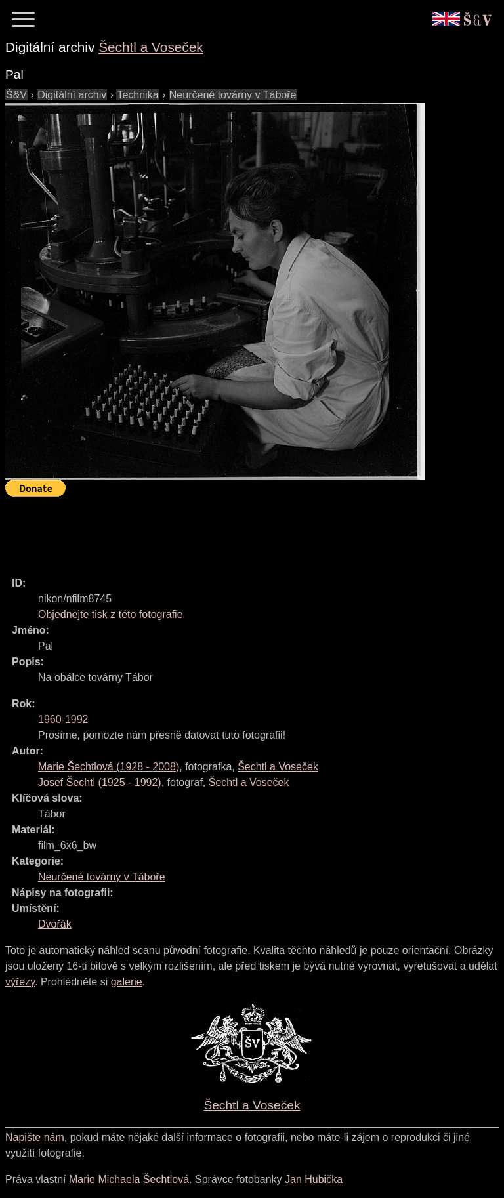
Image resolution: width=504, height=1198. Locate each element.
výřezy (20, 981)
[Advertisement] (244, 530)
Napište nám (34, 1137)
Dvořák (55, 924)
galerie (126, 981)
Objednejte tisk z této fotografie (110, 614)
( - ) (108, 766)
